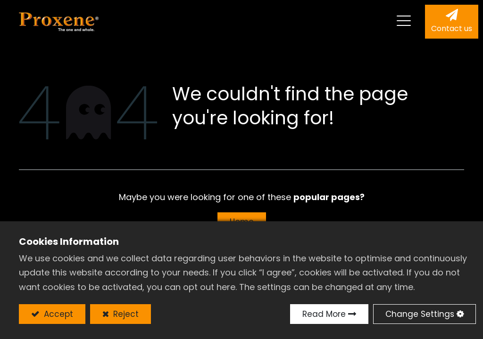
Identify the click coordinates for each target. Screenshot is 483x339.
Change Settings (419, 314)
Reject (125, 314)
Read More (324, 314)
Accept (57, 314)
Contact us (451, 28)
